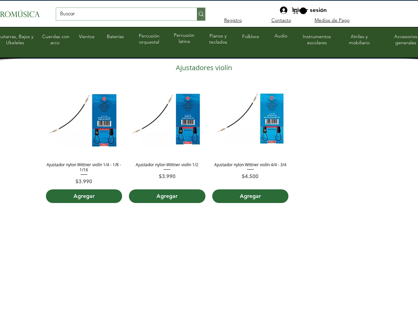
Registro (233, 20)
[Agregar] (84, 196)
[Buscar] (121, 14)
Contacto (281, 20)
